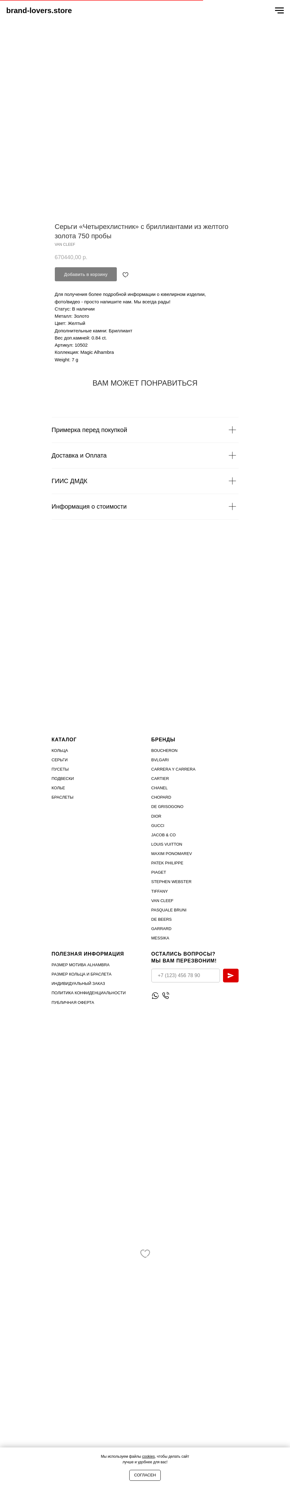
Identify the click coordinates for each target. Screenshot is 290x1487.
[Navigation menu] (279, 10)
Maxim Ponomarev (171, 853)
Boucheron (164, 750)
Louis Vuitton (166, 844)
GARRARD (161, 928)
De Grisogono (167, 806)
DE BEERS (161, 919)
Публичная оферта (73, 1002)
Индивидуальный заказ (78, 983)
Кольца (60, 750)
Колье (58, 788)
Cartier (160, 778)
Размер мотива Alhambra (81, 964)
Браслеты (63, 797)
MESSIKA (160, 938)
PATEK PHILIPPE (167, 863)
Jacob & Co (163, 835)
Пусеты (60, 769)
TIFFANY (159, 891)
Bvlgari (160, 760)
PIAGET (158, 872)
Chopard (161, 797)
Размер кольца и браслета (82, 974)
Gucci (157, 825)
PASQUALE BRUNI (169, 910)
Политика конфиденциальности (89, 993)
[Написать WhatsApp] (155, 996)
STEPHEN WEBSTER (171, 881)
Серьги (60, 760)
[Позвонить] (165, 996)
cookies (148, 1456)
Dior (156, 816)
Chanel (159, 788)
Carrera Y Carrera (173, 769)
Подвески (63, 778)
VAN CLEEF (162, 900)
